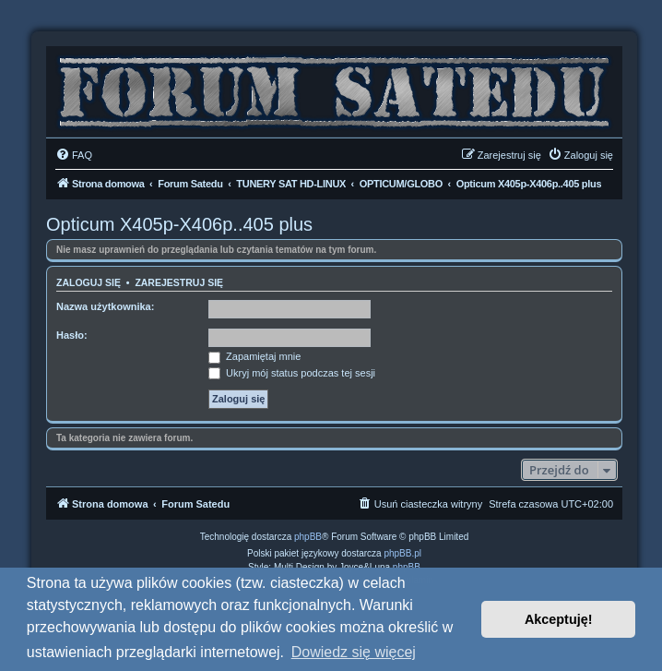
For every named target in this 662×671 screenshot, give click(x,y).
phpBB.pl (402, 553)
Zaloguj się (88, 282)
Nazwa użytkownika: (105, 306)
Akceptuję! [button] (559, 619)
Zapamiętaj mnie (254, 356)
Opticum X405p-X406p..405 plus (179, 224)
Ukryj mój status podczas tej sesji (291, 372)
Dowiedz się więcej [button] (353, 652)
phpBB (308, 537)
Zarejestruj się (179, 282)
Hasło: (72, 335)
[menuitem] (73, 155)
